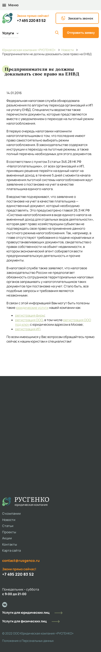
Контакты (9, 544)
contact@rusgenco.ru (21, 560)
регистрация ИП (27, 329)
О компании (11, 513)
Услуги (10, 33)
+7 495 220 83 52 (31, 20)
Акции (7, 538)
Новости (8, 519)
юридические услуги (32, 307)
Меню (10, 5)
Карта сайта (11, 550)
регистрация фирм (29, 315)
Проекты (9, 532)
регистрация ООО (29, 320)
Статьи (7, 526)
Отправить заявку (81, 32)
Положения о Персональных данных (28, 641)
